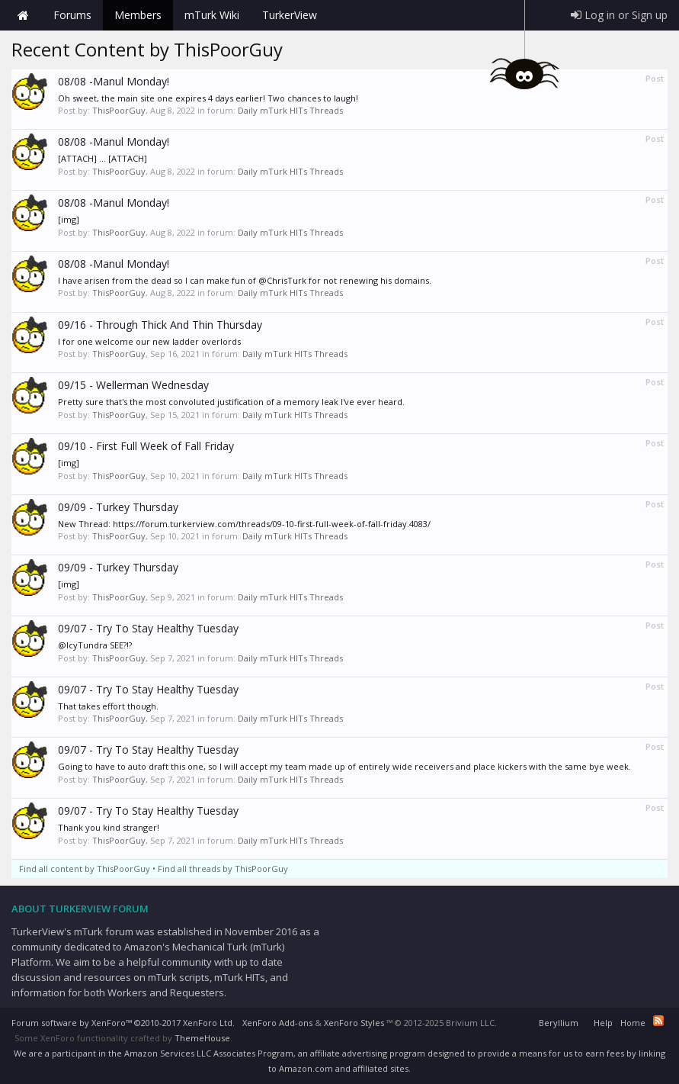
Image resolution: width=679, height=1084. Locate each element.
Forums (72, 15)
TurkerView (289, 15)
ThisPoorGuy (119, 110)
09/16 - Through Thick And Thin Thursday (160, 324)
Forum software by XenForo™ (123, 1022)
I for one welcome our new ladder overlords (149, 341)
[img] (68, 219)
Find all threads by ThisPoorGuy (223, 868)
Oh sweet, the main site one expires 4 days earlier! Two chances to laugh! (208, 98)
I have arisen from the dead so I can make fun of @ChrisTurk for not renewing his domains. (244, 280)
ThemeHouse (202, 1038)
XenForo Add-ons (277, 1022)
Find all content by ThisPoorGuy (84, 868)
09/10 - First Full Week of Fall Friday (146, 446)
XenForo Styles (354, 1022)
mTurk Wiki (211, 15)
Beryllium (558, 1022)
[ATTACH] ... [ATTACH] (102, 158)
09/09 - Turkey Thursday (118, 507)
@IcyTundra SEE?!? (95, 645)
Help (603, 1022)
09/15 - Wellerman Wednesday (133, 385)
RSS (658, 1020)
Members (138, 15)
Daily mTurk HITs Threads (290, 110)
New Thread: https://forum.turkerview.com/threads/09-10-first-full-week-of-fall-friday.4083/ (244, 523)
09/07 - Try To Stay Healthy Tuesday (148, 628)
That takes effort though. (108, 706)
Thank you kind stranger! (108, 827)
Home (23, 15)
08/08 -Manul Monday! (113, 81)
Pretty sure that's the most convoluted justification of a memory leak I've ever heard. (231, 401)
